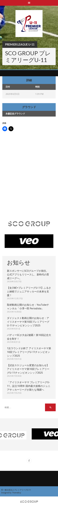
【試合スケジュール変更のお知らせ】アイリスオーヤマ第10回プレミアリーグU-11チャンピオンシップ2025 (28, 369)
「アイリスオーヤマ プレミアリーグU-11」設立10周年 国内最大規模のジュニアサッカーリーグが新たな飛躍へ (28, 386)
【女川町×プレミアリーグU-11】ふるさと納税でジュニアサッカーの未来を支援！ (29, 291)
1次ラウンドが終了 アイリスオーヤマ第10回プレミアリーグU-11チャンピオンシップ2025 (29, 352)
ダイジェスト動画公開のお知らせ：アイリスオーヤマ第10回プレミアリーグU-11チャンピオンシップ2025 (28, 322)
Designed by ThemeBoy (11, 493)
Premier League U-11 (19, 44)
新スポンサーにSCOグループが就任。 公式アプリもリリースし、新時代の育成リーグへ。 (28, 274)
